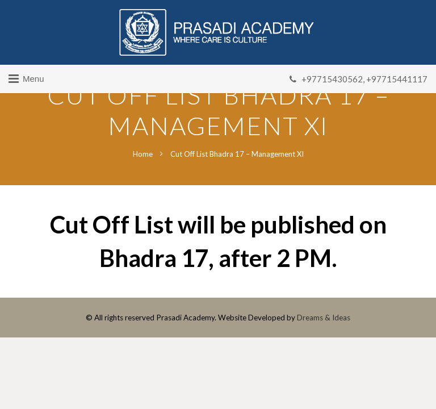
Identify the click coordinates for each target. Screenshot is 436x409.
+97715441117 (396, 79)
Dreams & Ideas (323, 317)
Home (143, 153)
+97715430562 (332, 79)
